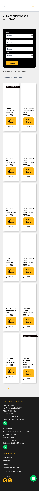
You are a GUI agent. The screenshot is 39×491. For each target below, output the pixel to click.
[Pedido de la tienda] (19, 78)
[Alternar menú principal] (33, 6)
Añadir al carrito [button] (11, 121)
